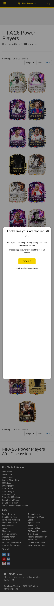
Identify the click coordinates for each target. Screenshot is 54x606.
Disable (27, 261)
